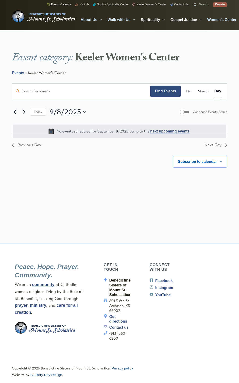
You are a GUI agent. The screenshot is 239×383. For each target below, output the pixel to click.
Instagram (164, 288)
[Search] (201, 4)
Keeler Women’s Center (149, 4)
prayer (21, 305)
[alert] (119, 131)
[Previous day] (15, 112)
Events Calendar (59, 4)
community (43, 284)
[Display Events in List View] (189, 91)
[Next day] (24, 112)
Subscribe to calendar (197, 162)
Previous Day (26, 144)
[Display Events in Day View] (217, 91)
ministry (38, 305)
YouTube (163, 295)
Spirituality (153, 20)
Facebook (164, 281)
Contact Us (179, 4)
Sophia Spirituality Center (111, 4)
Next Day (215, 144)
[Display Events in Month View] (203, 91)
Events (18, 73)
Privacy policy (122, 368)
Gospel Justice (186, 20)
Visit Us (82, 4)
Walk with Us (122, 20)
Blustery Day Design (46, 375)
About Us (92, 20)
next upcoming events (170, 131)
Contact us (119, 327)
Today (38, 112)
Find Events (165, 91)
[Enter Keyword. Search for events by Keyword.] (81, 91)
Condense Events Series (210, 112)
